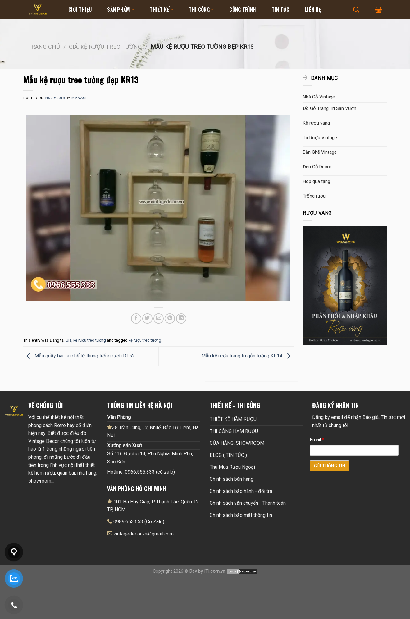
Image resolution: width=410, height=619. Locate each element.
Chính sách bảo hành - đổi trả (241, 491)
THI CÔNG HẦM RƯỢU (234, 431)
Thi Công (201, 9)
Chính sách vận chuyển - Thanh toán (248, 503)
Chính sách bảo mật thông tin (241, 515)
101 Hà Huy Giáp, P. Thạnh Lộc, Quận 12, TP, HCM (153, 505)
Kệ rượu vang (316, 123)
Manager (80, 98)
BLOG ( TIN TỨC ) (228, 455)
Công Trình (242, 9)
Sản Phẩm (120, 9)
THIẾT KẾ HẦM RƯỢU (233, 419)
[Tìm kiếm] (356, 9)
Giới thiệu (80, 9)
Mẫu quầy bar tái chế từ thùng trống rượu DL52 (79, 356)
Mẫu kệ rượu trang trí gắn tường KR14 (247, 356)
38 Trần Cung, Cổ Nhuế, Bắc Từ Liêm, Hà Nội (152, 431)
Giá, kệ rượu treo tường (105, 46)
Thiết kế (161, 9)
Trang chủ (44, 46)
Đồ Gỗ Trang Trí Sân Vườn (329, 108)
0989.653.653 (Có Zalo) (138, 522)
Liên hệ (313, 9)
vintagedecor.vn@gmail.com (143, 534)
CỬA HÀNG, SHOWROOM (237, 443)
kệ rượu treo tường (145, 340)
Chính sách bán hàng (231, 479)
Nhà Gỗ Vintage (319, 97)
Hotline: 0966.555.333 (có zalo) (141, 472)
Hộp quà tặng (316, 181)
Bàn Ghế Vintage (320, 152)
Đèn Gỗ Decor (317, 167)
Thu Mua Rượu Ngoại (232, 467)
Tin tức (280, 9)
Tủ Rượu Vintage (320, 137)
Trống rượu (314, 196)
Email (317, 440)
